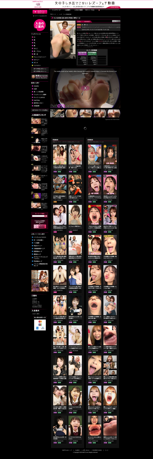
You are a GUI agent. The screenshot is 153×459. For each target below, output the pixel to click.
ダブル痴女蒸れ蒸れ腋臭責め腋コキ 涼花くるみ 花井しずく (59, 258)
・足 (86, 24)
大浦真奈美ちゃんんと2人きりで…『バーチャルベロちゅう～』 (94, 198)
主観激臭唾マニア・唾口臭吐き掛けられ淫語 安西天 (44, 186)
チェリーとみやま (39, 97)
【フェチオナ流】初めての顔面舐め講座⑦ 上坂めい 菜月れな (75, 288)
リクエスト (37, 65)
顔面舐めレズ (38, 251)
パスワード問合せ (37, 305)
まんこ (36, 48)
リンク (106, 450)
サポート (34, 300)
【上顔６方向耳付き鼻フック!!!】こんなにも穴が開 (44, 196)
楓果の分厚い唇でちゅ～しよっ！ (44, 140)
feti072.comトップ (67, 450)
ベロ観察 (36, 243)
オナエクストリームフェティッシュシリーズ (95, 27)
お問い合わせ (85, 450)
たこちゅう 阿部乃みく (75, 226)
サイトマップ (35, 303)
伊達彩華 (36, 106)
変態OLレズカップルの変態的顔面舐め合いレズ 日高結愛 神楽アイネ (59, 228)
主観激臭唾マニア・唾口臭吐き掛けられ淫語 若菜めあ (44, 149)
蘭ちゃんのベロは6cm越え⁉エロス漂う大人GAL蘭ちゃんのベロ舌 (94, 408)
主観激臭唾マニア (39, 248)
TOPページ (53, 14)
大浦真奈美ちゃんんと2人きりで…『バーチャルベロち (44, 159)
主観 (108, 29)
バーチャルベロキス (40, 237)
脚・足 (36, 54)
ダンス (36, 62)
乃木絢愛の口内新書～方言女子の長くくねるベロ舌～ (94, 288)
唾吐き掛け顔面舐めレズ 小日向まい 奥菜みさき (44, 206)
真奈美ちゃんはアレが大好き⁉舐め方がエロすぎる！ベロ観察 (110, 198)
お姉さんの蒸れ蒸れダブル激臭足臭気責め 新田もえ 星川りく (59, 167)
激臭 (99, 29)
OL (110, 27)
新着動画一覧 (35, 302)
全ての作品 (40, 68)
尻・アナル (37, 51)
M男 (88, 29)
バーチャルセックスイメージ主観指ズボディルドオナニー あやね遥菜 (75, 348)
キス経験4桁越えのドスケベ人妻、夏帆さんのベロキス (110, 348)
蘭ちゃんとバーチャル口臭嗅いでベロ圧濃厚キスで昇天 (94, 378)
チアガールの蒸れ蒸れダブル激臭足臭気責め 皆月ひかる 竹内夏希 (59, 318)
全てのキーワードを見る (39, 110)
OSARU (36, 86)
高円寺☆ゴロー (38, 103)
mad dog (37, 100)
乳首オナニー (38, 246)
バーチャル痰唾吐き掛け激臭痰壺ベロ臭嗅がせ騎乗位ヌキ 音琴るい (59, 378)
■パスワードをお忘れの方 (40, 16)
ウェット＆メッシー (40, 57)
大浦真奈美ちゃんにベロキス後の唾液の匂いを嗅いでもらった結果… (110, 167)
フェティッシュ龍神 (40, 94)
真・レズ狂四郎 (38, 92)
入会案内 (34, 298)
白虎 (35, 89)
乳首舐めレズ (38, 261)
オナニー (36, 60)
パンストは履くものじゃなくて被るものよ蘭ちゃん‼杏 (44, 168)
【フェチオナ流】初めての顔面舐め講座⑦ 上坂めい (44, 131)
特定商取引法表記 (37, 307)
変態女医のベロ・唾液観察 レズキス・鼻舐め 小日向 (44, 122)
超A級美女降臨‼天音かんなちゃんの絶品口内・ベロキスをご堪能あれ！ (94, 258)
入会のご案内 (35, 313)
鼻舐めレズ (37, 254)
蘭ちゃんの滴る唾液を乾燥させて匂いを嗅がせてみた (110, 378)
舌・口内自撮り (38, 240)
